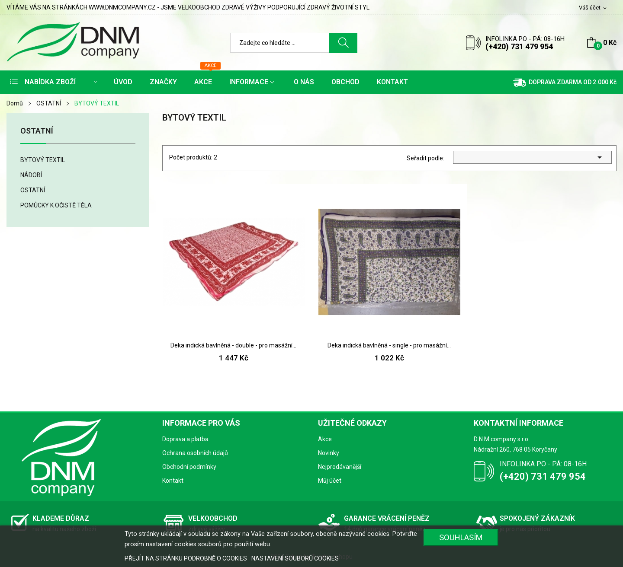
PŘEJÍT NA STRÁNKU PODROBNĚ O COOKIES (186, 558)
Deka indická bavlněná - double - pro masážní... (233, 345)
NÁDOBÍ (31, 175)
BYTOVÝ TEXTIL (42, 159)
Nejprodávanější (339, 466)
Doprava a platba (185, 439)
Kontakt (172, 480)
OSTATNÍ (36, 131)
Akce (325, 439)
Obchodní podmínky (189, 466)
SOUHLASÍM (461, 537)
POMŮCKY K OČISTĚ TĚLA (56, 205)
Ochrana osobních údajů (195, 452)
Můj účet (329, 480)
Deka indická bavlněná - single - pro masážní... (389, 345)
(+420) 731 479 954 (519, 46)
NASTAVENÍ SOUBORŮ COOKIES (295, 558)
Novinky (328, 452)
